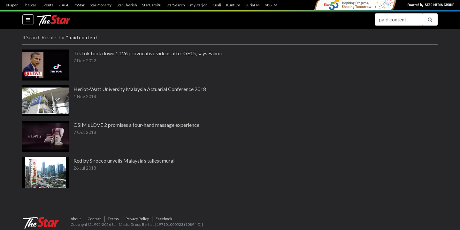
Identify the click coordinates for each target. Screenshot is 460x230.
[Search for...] (399, 19)
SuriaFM (252, 5)
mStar (79, 5)
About (76, 218)
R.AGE (63, 5)
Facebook (164, 218)
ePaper (12, 5)
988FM (271, 5)
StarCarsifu (151, 5)
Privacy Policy (137, 218)
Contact (94, 218)
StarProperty (100, 5)
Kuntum (233, 5)
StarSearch (175, 5)
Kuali (216, 5)
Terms (113, 218)
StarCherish (127, 5)
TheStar (29, 5)
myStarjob (198, 5)
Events (47, 5)
